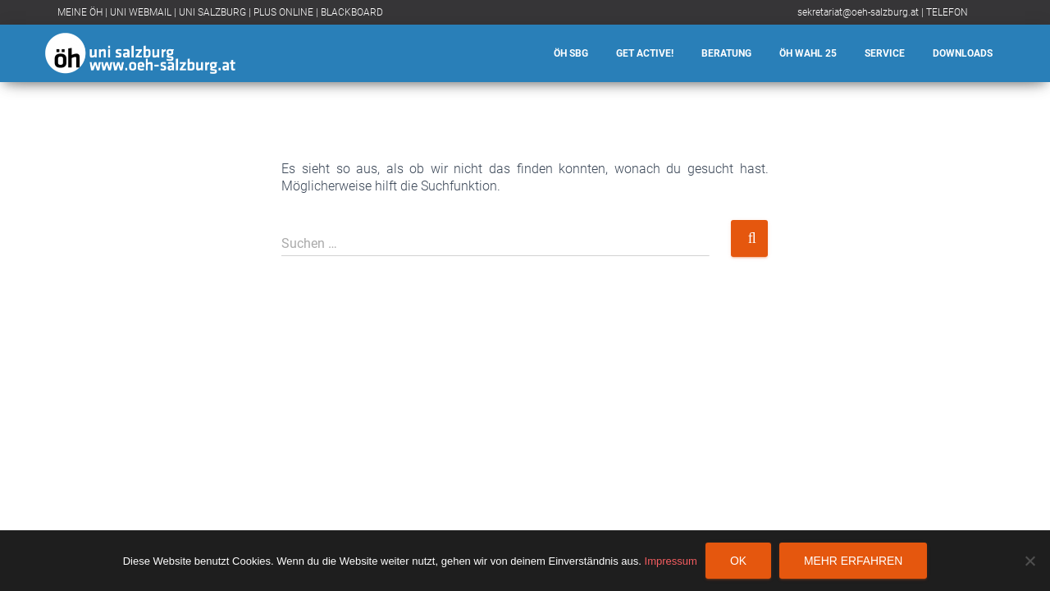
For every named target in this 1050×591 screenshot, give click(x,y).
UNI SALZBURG (212, 12)
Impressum (671, 561)
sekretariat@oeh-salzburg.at (858, 12)
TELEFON (947, 12)
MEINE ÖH (80, 12)
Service (885, 53)
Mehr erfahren (853, 560)
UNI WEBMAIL (140, 12)
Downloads (963, 53)
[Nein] (1029, 560)
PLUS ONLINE (283, 12)
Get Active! (644, 53)
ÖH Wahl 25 (808, 53)
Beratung (726, 53)
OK (738, 560)
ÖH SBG (571, 53)
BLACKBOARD (352, 12)
